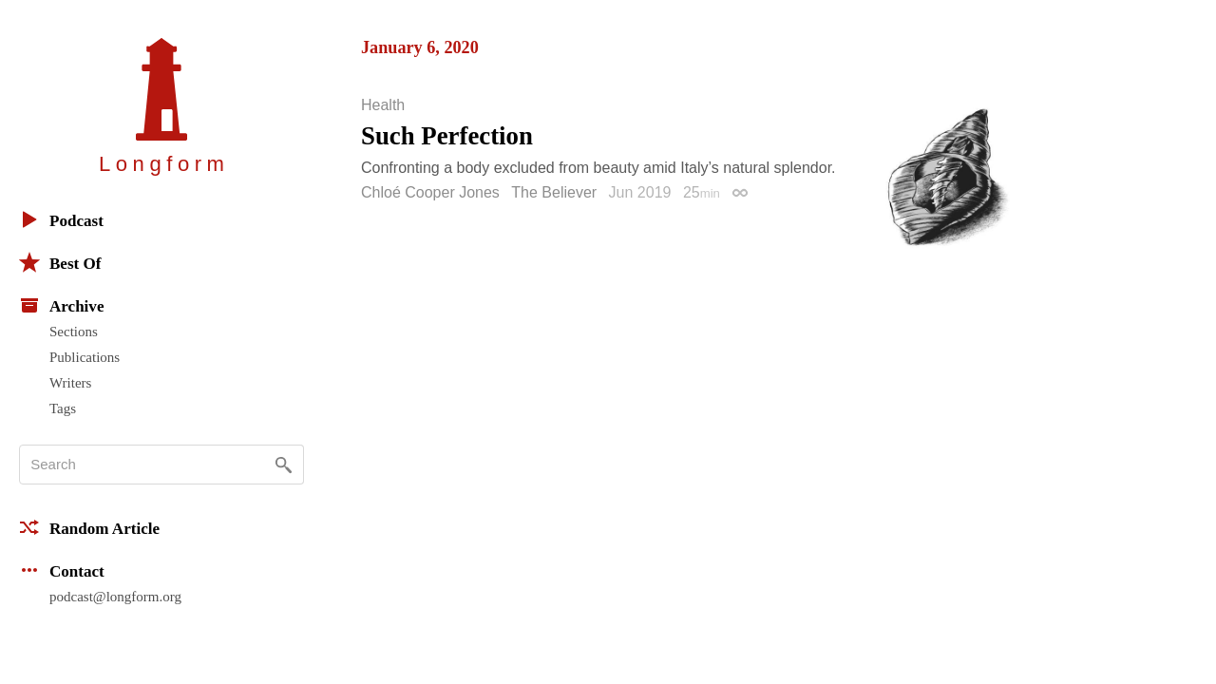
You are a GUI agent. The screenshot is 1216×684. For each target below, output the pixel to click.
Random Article (89, 527)
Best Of (60, 262)
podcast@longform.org (115, 596)
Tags (62, 408)
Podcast (61, 219)
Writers (70, 382)
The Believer (554, 192)
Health (383, 105)
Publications (84, 357)
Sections (73, 331)
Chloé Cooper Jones (430, 192)
